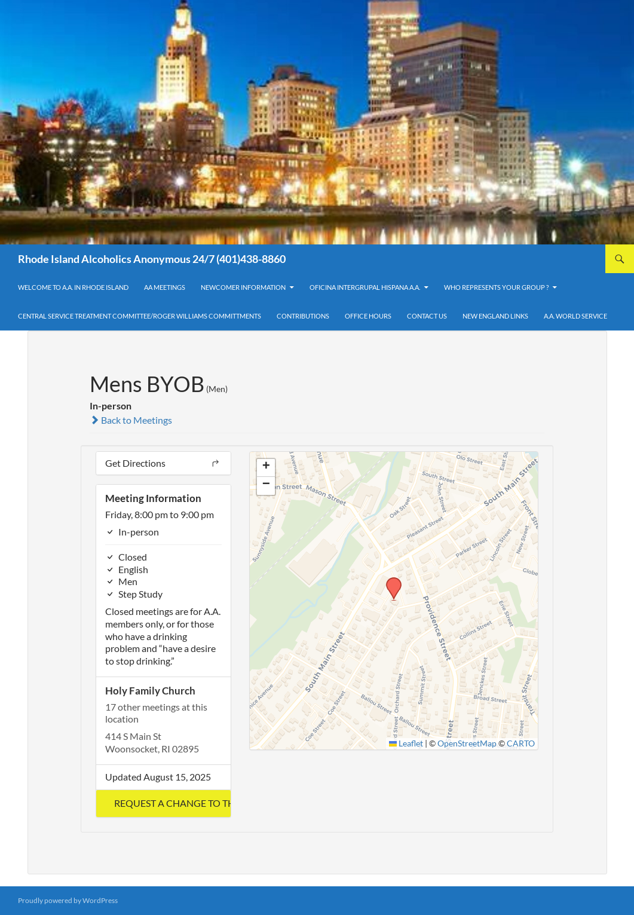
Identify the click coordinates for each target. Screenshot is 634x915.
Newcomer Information (243, 287)
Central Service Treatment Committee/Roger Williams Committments (139, 316)
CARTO (521, 743)
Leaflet (406, 743)
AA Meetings (164, 287)
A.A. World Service (575, 316)
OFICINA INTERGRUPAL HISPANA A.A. (365, 287)
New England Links (495, 316)
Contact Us (427, 316)
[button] (163, 803)
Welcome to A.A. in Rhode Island (73, 287)
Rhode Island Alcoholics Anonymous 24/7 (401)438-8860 (152, 258)
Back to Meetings (131, 420)
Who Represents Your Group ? (496, 287)
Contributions (303, 316)
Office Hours (368, 316)
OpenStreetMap (467, 743)
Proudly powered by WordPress (68, 900)
